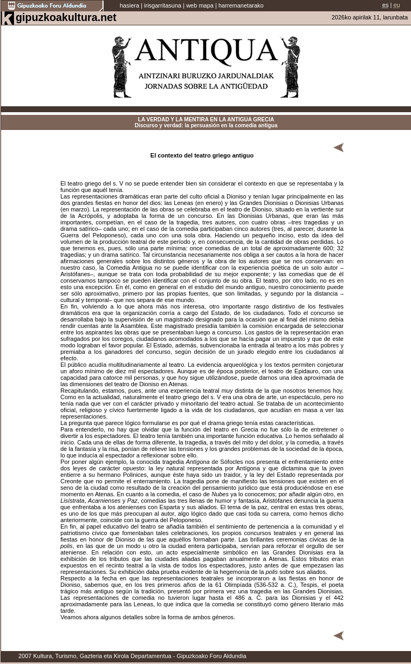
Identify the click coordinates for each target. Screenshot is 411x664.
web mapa (200, 5)
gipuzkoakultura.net (66, 17)
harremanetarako (241, 5)
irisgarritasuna (162, 5)
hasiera (129, 5)
